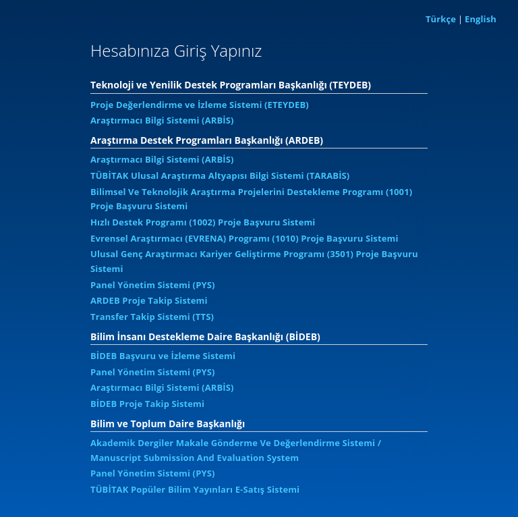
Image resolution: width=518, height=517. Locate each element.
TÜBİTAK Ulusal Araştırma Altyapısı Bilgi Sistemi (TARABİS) (219, 175)
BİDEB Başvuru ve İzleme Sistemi (162, 356)
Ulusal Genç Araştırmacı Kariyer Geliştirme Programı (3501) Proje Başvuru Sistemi (254, 261)
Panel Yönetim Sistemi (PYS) (152, 285)
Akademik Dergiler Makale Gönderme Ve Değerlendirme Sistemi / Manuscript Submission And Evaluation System (235, 450)
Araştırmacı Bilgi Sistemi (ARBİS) (162, 120)
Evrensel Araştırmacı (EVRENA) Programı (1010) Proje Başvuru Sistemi (244, 238)
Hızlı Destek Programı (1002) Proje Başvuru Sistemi (202, 222)
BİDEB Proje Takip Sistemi (147, 404)
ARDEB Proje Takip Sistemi (149, 300)
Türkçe (441, 19)
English (480, 19)
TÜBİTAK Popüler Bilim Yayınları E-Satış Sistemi (194, 489)
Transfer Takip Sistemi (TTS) (152, 316)
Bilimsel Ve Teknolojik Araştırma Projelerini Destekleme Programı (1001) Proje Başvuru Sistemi (251, 199)
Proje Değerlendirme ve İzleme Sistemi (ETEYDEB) (199, 105)
